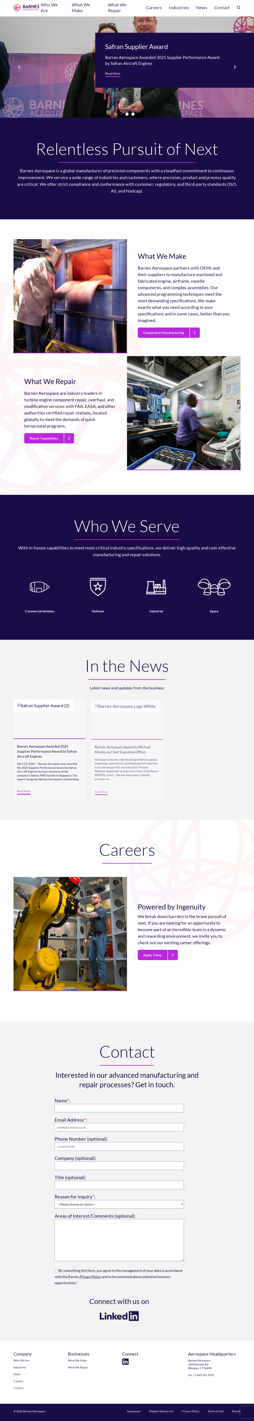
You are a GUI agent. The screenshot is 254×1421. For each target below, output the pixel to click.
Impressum (134, 1411)
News (205, 8)
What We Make (105, 8)
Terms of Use (216, 1411)
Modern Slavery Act (161, 1411)
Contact (223, 8)
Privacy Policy (190, 1411)
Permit (236, 1411)
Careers (164, 8)
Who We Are (75, 8)
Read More (112, 73)
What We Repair (137, 8)
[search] (238, 8)
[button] (19, 67)
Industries (185, 8)
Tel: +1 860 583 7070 (201, 1375)
